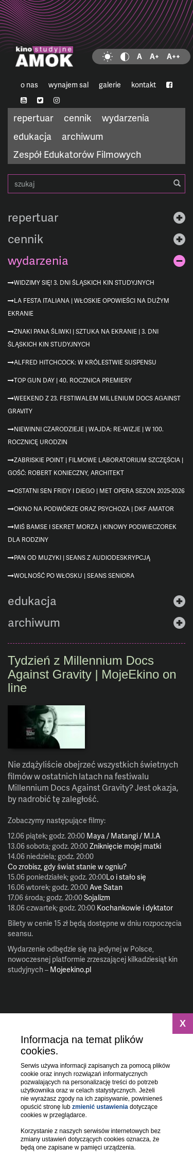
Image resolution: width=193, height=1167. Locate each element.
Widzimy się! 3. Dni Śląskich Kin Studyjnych (84, 282)
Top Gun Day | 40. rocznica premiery (73, 380)
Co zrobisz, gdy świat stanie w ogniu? (67, 866)
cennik (78, 117)
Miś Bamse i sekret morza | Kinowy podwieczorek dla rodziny (92, 533)
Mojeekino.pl (70, 969)
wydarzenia (125, 117)
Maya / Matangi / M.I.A (123, 836)
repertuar (33, 117)
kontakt (143, 84)
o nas (29, 84)
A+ (154, 56)
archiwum (82, 136)
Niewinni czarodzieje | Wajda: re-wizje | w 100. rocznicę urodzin (86, 435)
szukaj (96, 183)
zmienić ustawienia (100, 1106)
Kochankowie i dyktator (135, 908)
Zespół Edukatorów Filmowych (77, 154)
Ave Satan (106, 887)
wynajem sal (68, 84)
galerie (110, 84)
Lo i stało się (126, 877)
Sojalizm (97, 897)
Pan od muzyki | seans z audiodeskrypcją (82, 557)
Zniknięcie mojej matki (125, 846)
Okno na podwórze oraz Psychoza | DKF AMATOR (94, 508)
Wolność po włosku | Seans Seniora (74, 575)
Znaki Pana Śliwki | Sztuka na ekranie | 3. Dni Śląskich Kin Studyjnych (83, 338)
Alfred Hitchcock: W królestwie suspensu (85, 362)
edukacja (32, 136)
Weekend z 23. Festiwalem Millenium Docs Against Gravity (94, 404)
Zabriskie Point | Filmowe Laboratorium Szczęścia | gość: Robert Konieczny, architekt (95, 466)
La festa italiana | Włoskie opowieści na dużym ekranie (88, 307)
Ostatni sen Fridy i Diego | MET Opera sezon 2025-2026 (99, 490)
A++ (173, 56)
